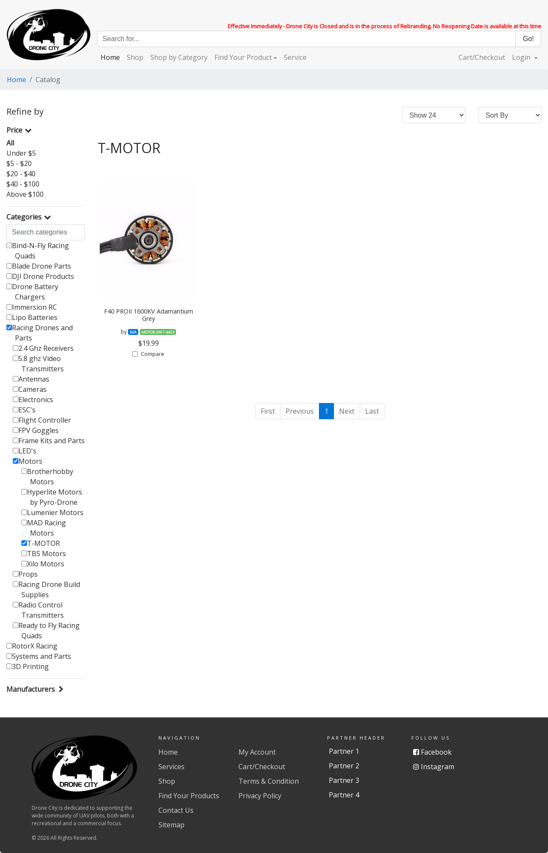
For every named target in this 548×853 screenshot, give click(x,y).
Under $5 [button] (21, 153)
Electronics (33, 399)
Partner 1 (344, 751)
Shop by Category (179, 57)
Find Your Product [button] (243, 57)
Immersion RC (31, 307)
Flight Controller (42, 420)
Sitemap (171, 824)
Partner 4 (344, 795)
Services (171, 766)
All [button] (10, 143)
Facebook (432, 752)
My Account (257, 752)
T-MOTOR (40, 543)
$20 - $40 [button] (21, 173)
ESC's (24, 410)
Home (110, 57)
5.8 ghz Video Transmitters (38, 363)
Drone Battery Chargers (32, 292)
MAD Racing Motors (43, 528)
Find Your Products (188, 795)
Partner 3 (344, 780)
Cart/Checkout (482, 57)
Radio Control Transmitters (38, 610)
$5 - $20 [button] (19, 163)
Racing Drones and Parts (39, 333)
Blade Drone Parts (38, 266)
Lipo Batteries (31, 317)
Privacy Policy (259, 795)
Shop (135, 57)
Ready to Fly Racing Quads (46, 630)
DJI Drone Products (40, 276)
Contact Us (176, 810)
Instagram (433, 766)
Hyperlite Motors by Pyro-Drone (51, 497)
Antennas (31, 379)
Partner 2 (344, 765)
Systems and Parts (38, 656)
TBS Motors (43, 553)
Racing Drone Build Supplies (46, 589)
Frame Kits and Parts (49, 440)
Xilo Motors (42, 564)
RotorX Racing (31, 646)
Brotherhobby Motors (47, 476)
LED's (24, 451)
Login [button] (522, 57)
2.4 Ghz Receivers (43, 348)
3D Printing (27, 666)
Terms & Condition (268, 781)
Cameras (30, 389)
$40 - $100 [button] (22, 184)
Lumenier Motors (52, 512)
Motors (27, 461)
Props (25, 574)
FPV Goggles (36, 430)
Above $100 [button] (25, 194)
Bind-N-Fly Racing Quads (37, 251)
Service (295, 57)
